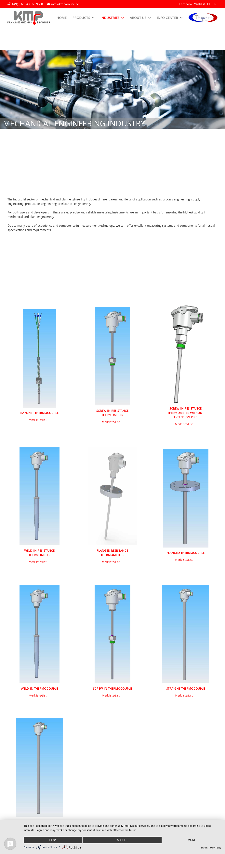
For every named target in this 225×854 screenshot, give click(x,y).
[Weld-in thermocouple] (40, 634)
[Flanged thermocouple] (185, 498)
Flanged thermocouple (185, 553)
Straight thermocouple (185, 688)
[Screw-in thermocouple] (112, 634)
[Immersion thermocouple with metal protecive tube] (39, 767)
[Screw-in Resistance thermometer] (112, 356)
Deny (53, 840)
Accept (122, 840)
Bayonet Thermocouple (39, 413)
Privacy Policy (215, 848)
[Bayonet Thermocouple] (39, 358)
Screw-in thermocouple (112, 688)
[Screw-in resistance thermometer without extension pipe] (186, 354)
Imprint (204, 848)
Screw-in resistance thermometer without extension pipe (185, 412)
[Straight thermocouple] (185, 634)
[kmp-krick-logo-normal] (28, 18)
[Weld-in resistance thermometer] (40, 496)
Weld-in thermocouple (39, 688)
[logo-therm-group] (203, 18)
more (192, 840)
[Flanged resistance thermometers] (112, 496)
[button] (37, 420)
